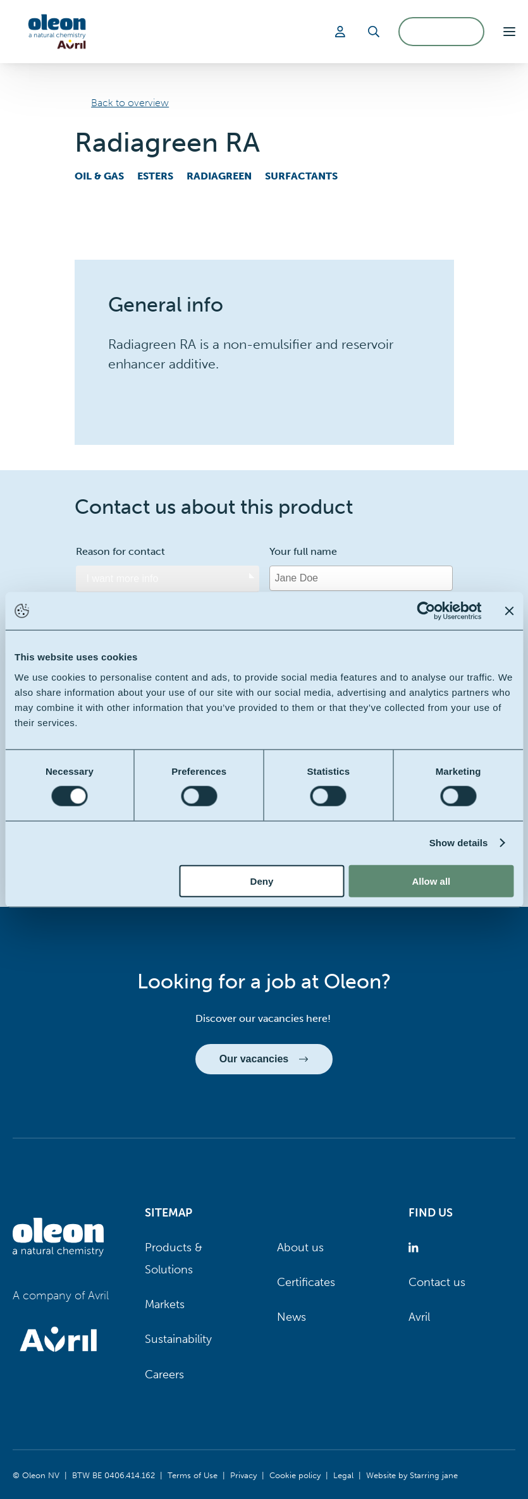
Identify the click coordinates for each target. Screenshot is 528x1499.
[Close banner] (509, 611)
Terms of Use (193, 1475)
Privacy (243, 1475)
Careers (164, 1374)
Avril (419, 1317)
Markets (165, 1304)
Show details (458, 842)
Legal (343, 1475)
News (291, 1317)
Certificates (306, 1282)
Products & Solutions (173, 1259)
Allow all (431, 880)
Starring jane (434, 1475)
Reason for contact (120, 551)
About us (300, 1247)
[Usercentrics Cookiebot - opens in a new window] (426, 611)
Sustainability (178, 1339)
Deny (262, 880)
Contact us (436, 1282)
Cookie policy (295, 1475)
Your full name (303, 551)
